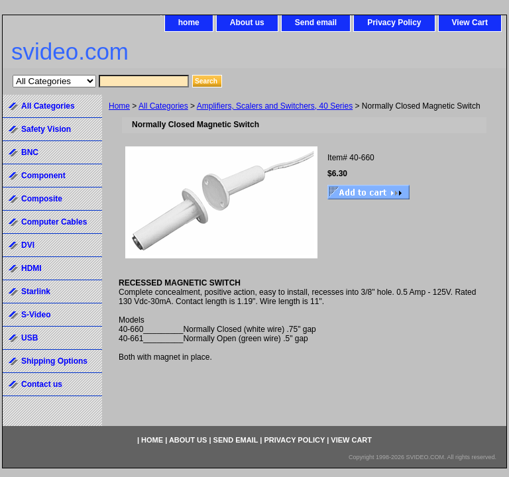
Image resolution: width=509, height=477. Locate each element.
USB (29, 338)
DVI (27, 245)
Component (43, 175)
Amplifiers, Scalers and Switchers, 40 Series (275, 106)
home (188, 22)
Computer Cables (54, 222)
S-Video (35, 314)
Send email (316, 22)
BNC (29, 152)
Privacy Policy (394, 22)
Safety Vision (46, 129)
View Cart (470, 22)
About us (247, 22)
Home (119, 106)
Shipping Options (54, 361)
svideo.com (70, 51)
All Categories (163, 106)
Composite (41, 198)
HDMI (31, 268)
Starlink (35, 291)
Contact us (41, 384)
